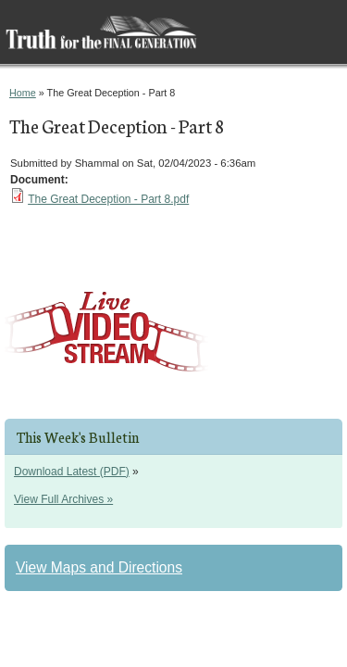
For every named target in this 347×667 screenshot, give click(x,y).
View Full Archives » (63, 499)
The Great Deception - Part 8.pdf (108, 199)
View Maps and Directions (99, 567)
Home (22, 92)
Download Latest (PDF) (72, 471)
